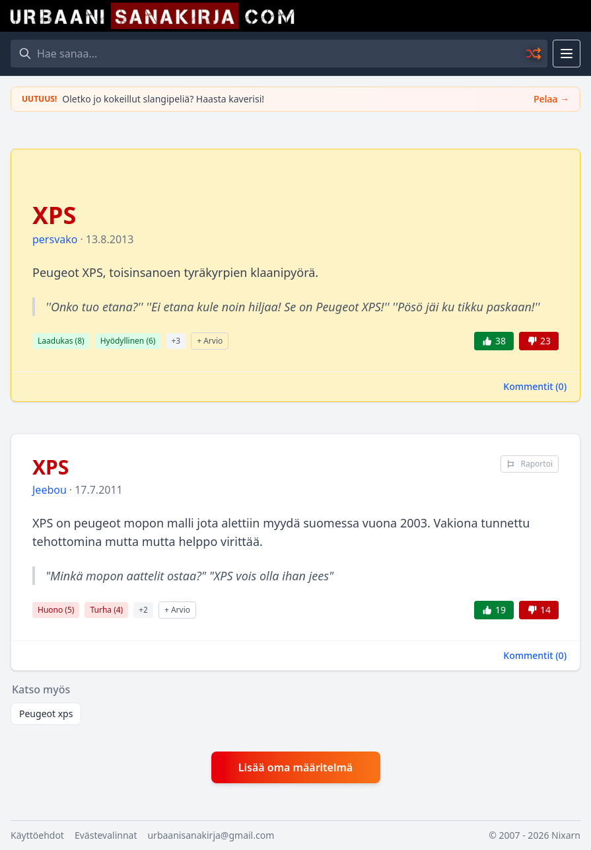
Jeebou (49, 490)
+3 (175, 340)
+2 (143, 609)
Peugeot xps (46, 713)
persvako (54, 239)
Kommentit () (535, 386)
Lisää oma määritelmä (295, 767)
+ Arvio (210, 340)
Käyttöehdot (37, 835)
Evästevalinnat (106, 835)
